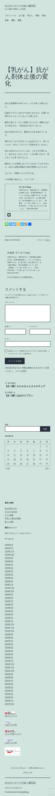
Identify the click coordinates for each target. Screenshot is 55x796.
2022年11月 (9, 667)
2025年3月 (9, 578)
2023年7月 (9, 641)
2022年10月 (9, 671)
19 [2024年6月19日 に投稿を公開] (21, 459)
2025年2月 (9, 581)
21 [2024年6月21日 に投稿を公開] (34, 459)
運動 (19, 20)
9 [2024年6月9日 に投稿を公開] (46, 451)
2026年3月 (9, 545)
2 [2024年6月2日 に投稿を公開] (46, 446)
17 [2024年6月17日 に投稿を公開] (8, 459)
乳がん (30, 15)
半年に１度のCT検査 (13, 518)
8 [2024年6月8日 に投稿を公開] (40, 451)
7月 (47, 468)
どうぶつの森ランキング (13, 734)
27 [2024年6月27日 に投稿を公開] (27, 464)
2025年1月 (9, 584)
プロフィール (10, 15)
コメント (9, 302)
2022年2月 (9, 697)
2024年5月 (9, 608)
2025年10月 (9, 555)
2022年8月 (9, 677)
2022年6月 (9, 684)
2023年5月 (9, 647)
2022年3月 (9, 694)
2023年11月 (9, 628)
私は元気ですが (11, 508)
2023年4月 (9, 651)
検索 (6, 425)
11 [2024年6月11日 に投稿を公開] (15, 455)
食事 (7, 20)
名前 (7, 326)
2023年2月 (9, 657)
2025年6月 (9, 568)
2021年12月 (9, 704)
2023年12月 (9, 624)
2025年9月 (9, 558)
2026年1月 (9, 548)
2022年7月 (9, 681)
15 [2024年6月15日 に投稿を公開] (40, 455)
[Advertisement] (27, 48)
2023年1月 (9, 661)
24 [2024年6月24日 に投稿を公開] (8, 464)
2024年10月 (9, 591)
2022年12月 (9, 664)
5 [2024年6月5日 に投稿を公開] (21, 451)
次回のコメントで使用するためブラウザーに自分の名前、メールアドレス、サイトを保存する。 (29, 352)
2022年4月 (9, 691)
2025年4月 (9, 575)
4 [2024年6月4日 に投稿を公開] (14, 451)
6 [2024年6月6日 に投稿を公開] (27, 451)
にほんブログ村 (11, 725)
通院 (37, 15)
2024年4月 (9, 611)
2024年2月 (9, 618)
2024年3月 (9, 614)
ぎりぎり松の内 (11, 512)
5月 (7, 468)
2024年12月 (9, 588)
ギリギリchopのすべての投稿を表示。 (20, 277)
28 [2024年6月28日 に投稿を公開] (34, 464)
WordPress (24, 792)
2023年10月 (9, 631)
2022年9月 (9, 674)
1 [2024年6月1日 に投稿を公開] (40, 446)
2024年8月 (9, 598)
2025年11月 (9, 551)
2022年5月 (9, 687)
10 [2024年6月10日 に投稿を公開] (8, 455)
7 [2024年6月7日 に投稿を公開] (33, 451)
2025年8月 (9, 561)
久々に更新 (9, 515)
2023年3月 (9, 654)
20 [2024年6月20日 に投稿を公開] (27, 459)
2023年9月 (9, 634)
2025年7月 (9, 565)
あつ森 (22, 15)
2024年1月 (9, 621)
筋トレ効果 (9, 522)
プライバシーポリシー (13, 788)
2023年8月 (9, 638)
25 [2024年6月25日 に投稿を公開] (15, 464)
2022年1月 (9, 700)
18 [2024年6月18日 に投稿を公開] (15, 459)
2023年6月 (9, 644)
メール (33, 326)
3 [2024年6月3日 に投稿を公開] (8, 451)
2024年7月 (9, 601)
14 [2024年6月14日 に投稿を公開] (34, 455)
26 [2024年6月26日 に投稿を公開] (21, 464)
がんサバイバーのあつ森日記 (20, 5)
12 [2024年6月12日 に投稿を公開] (21, 455)
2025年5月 (9, 571)
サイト (7, 339)
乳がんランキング (11, 716)
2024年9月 (9, 594)
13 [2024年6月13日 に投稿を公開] (27, 455)
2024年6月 (9, 604)
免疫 (44, 15)
